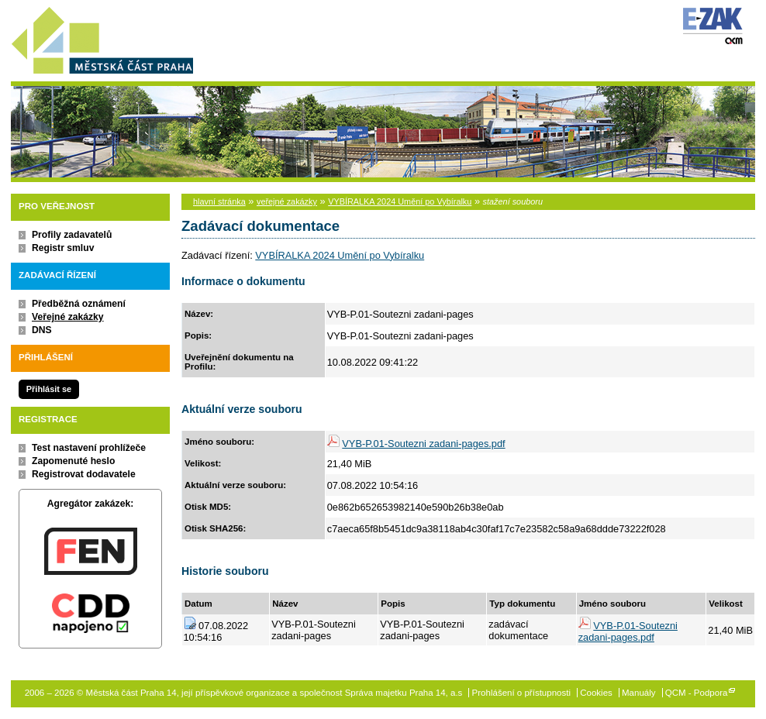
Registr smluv (63, 248)
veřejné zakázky (287, 201)
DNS (42, 330)
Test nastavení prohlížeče (89, 447)
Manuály (639, 692)
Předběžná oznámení (79, 303)
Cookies (596, 692)
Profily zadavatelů (72, 234)
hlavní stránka (219, 201)
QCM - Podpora (696, 692)
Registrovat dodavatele (84, 474)
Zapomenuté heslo (73, 461)
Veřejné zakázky (68, 316)
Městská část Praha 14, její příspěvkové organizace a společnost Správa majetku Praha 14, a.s (102, 37)
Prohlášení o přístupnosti (521, 692)
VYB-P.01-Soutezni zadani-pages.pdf (423, 443)
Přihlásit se (48, 389)
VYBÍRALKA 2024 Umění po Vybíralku (399, 201)
